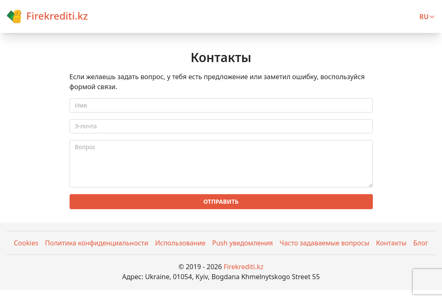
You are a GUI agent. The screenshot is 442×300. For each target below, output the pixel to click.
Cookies (26, 243)
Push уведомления (242, 243)
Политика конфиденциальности (96, 243)
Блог (420, 243)
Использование (180, 243)
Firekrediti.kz (244, 266)
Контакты (391, 243)
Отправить (221, 201)
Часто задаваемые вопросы (324, 243)
